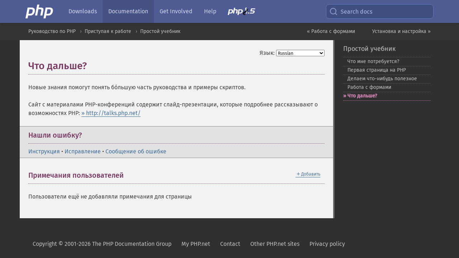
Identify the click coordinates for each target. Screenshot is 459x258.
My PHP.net (195, 243)
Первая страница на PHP (376, 70)
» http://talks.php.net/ (111, 113)
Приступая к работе (108, 31)
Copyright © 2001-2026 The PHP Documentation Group (102, 243)
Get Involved (176, 11)
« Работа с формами (331, 31)
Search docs (350, 11)
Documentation (128, 11)
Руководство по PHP (52, 31)
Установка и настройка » (401, 31)
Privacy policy (327, 243)
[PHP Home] (39, 11)
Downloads (82, 11)
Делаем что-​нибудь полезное (382, 79)
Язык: (267, 52)
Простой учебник (160, 31)
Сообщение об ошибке (135, 151)
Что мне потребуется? (373, 61)
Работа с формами (369, 87)
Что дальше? (362, 96)
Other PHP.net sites (274, 243)
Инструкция (44, 151)
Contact (230, 243)
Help (210, 11)
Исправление (83, 151)
